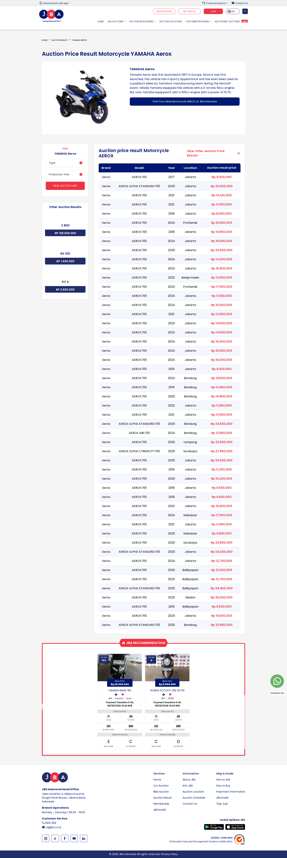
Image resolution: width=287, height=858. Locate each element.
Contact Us (241, 3)
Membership (161, 804)
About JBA (189, 779)
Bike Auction (161, 791)
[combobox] (233, 11)
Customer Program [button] (198, 21)
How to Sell (223, 779)
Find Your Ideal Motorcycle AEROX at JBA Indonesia (185, 101)
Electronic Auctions (227, 21)
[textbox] (232, 11)
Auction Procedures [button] (141, 21)
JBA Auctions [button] (115, 21)
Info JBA (188, 785)
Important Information (230, 791)
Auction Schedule (194, 798)
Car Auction (161, 785)
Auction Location (193, 791)
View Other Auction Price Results (206, 153)
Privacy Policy (169, 854)
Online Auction (164, 11)
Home (102, 21)
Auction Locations (170, 21)
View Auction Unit (65, 186)
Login (213, 11)
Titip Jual (222, 804)
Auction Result (60, 40)
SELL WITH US (189, 11)
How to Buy (223, 785)
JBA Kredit (159, 810)
